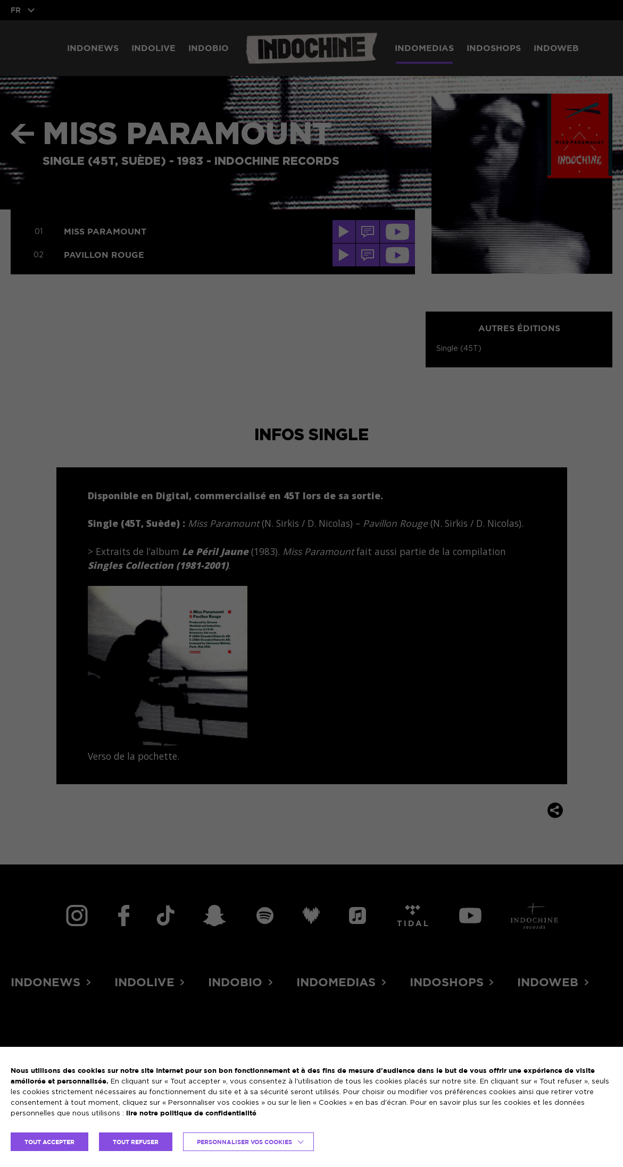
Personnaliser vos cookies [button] (244, 1141)
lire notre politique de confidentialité (191, 1112)
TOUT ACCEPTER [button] (49, 1141)
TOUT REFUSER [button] (136, 1141)
